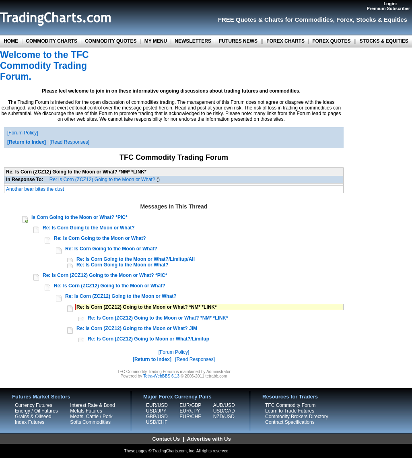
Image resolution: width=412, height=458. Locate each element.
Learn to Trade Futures (289, 411)
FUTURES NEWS (238, 41)
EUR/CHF (190, 416)
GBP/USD (157, 416)
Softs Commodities (90, 422)
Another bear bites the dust (35, 189)
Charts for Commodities (298, 19)
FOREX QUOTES (331, 41)
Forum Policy (22, 133)
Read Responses (69, 142)
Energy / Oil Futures (36, 411)
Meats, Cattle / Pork (91, 416)
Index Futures (29, 422)
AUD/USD (224, 405)
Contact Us (166, 439)
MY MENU (155, 41)
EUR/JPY (189, 411)
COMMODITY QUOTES (110, 41)
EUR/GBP (190, 405)
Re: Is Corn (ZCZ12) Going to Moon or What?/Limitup (148, 339)
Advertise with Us (209, 439)
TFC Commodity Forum (290, 405)
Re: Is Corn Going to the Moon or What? (89, 228)
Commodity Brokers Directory (296, 416)
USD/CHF (156, 422)
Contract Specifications (290, 422)
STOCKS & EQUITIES (384, 41)
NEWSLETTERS (193, 41)
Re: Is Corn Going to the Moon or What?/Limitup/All (135, 259)
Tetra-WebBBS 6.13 (161, 376)
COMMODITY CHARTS (51, 41)
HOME (11, 41)
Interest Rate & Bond (92, 405)
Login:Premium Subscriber (388, 6)
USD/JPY (156, 411)
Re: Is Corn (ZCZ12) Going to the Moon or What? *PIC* (105, 275)
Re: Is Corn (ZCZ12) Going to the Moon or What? (102, 179)
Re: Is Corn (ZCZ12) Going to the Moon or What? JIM (136, 328)
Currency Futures (33, 405)
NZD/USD (224, 416)
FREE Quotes (237, 19)
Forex (344, 19)
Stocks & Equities (381, 19)
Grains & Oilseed (33, 416)
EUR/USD (157, 405)
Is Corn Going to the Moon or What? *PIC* (79, 217)
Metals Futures (86, 411)
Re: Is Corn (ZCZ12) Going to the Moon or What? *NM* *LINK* (158, 318)
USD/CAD (224, 411)
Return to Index (26, 142)
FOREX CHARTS (285, 41)
